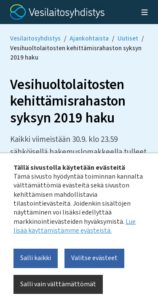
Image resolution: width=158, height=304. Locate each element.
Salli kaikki (35, 258)
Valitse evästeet (94, 258)
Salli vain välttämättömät (58, 284)
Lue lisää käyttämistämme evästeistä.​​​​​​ (74, 226)
